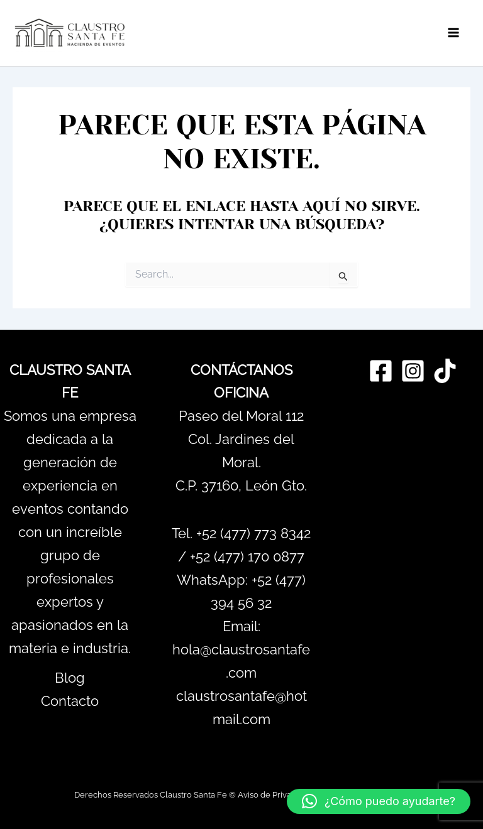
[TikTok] (445, 371)
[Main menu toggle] (453, 33)
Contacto (70, 701)
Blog (70, 677)
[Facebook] (381, 371)
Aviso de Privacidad (275, 794)
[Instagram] (413, 371)
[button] (378, 801)
